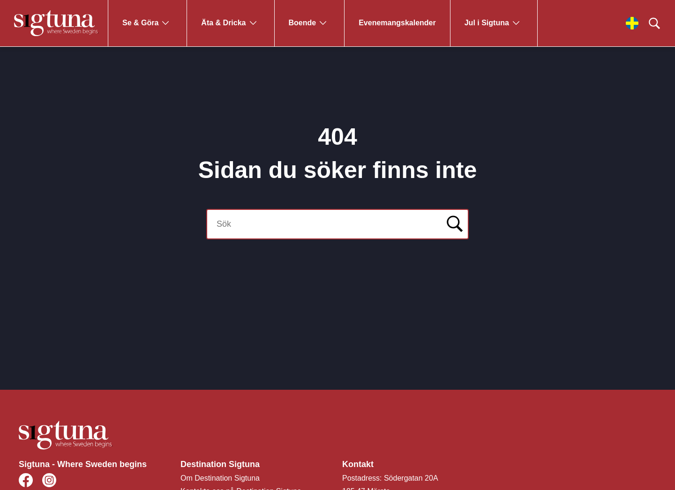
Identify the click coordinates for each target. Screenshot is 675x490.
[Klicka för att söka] (654, 23)
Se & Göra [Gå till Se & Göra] (140, 23)
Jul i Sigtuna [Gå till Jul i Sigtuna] (487, 23)
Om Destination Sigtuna (220, 478)
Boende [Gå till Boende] (302, 23)
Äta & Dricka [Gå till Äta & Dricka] (223, 23)
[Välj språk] (632, 23)
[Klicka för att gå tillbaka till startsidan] (56, 23)
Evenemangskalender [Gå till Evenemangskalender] (397, 23)
